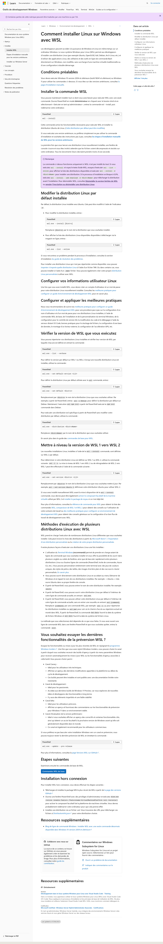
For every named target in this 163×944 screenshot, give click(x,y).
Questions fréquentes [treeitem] (12, 83)
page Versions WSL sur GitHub (84, 752)
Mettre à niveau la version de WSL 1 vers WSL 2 (145, 59)
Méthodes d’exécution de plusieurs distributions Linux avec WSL (146, 65)
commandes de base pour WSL (80, 438)
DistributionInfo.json (61, 813)
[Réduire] (28, 24)
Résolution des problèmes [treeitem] (14, 87)
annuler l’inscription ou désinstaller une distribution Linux (70, 184)
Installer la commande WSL (144, 33)
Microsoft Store (98, 538)
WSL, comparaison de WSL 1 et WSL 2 (67, 507)
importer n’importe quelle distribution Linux (59, 267)
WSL (90, 26)
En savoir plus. (63, 572)
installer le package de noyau (76, 499)
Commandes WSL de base (53, 771)
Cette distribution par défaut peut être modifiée (85, 128)
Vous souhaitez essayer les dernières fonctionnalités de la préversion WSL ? (145, 72)
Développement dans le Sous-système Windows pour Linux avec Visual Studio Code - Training (76, 894)
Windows (52, 26)
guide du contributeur (54, 862)
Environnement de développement (72, 26)
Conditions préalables (142, 30)
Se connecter (155, 3)
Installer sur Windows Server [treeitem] (17, 62)
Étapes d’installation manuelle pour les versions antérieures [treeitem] (17, 56)
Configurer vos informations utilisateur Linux (145, 43)
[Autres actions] (120, 26)
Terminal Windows (65, 552)
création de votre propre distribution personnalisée (93, 542)
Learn (43, 26)
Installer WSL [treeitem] (11, 50)
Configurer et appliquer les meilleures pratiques (144, 48)
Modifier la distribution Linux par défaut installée (146, 37)
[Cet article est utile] (134, 90)
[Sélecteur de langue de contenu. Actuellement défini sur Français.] (8, 940)
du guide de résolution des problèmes (67, 259)
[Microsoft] (4, 3)
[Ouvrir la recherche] (147, 3)
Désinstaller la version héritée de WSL (102, 181)
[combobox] (16, 29)
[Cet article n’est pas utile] (137, 90)
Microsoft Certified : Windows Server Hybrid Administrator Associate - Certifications (72, 908)
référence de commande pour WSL (86, 504)
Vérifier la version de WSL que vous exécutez (145, 53)
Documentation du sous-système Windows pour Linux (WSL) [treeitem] (17, 35)
